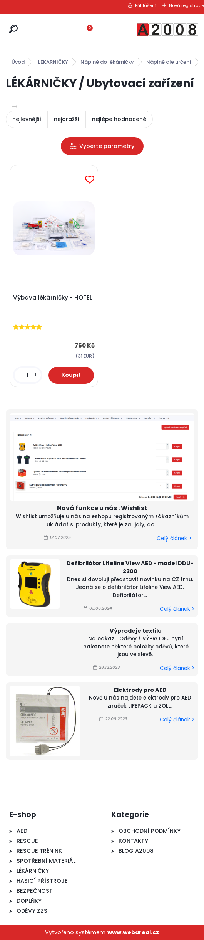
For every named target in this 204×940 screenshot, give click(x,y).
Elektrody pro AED (140, 690)
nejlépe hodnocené (119, 119)
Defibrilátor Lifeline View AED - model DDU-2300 (130, 567)
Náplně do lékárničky (107, 62)
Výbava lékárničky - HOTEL (52, 298)
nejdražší (66, 119)
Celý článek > (174, 538)
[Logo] (167, 29)
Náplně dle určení (168, 62)
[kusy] (27, 375)
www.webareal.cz (133, 932)
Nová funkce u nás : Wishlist (102, 508)
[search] (13, 29)
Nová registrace (186, 5)
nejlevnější (26, 119)
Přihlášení (145, 5)
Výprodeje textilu (136, 631)
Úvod (18, 62)
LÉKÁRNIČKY (53, 62)
